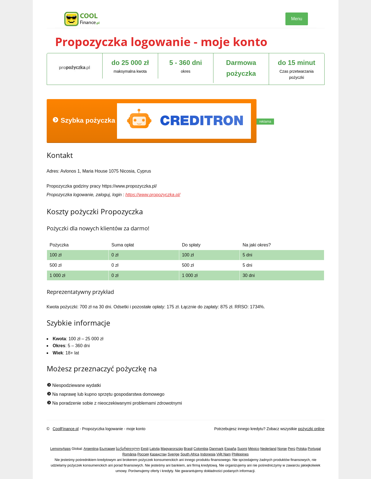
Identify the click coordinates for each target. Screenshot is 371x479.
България (107, 449)
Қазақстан (158, 454)
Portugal (314, 449)
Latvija (155, 449)
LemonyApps (60, 449)
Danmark (216, 449)
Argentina (91, 449)
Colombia (200, 449)
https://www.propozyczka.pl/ (152, 194)
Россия (143, 454)
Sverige (174, 454)
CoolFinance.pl (65, 429)
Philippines (240, 454)
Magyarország (172, 449)
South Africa (189, 454)
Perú (291, 449)
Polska (301, 449)
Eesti (145, 449)
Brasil (188, 449)
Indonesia (208, 454)
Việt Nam (223, 454)
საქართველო (128, 449)
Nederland (268, 449)
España (230, 449)
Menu (296, 18)
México (253, 449)
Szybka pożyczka (151, 121)
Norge (282, 449)
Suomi (242, 449)
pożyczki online (311, 429)
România (129, 454)
